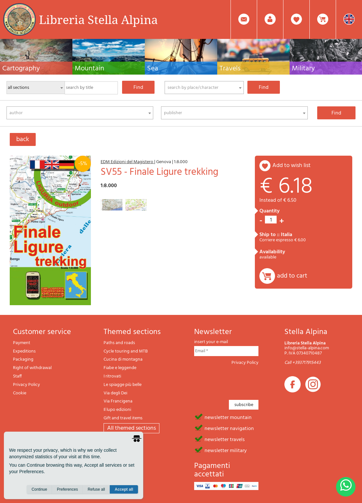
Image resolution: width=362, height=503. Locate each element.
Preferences (67, 490)
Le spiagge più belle (123, 384)
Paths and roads (119, 343)
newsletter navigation (229, 428)
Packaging (23, 359)
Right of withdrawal (32, 368)
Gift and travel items (123, 418)
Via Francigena (118, 401)
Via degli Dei (115, 393)
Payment (21, 343)
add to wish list (291, 165)
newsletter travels (225, 439)
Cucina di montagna (123, 359)
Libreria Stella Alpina (98, 19)
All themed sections (131, 428)
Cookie (19, 393)
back (22, 139)
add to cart (292, 276)
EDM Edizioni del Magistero (127, 162)
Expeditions (24, 351)
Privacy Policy (26, 384)
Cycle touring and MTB (126, 351)
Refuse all (96, 490)
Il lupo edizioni (117, 409)
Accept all (124, 490)
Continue (39, 490)
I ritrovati (112, 376)
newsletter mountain (228, 417)
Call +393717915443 (302, 362)
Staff (17, 376)
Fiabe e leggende (120, 368)
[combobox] (204, 87)
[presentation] (243, 380)
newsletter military (226, 450)
